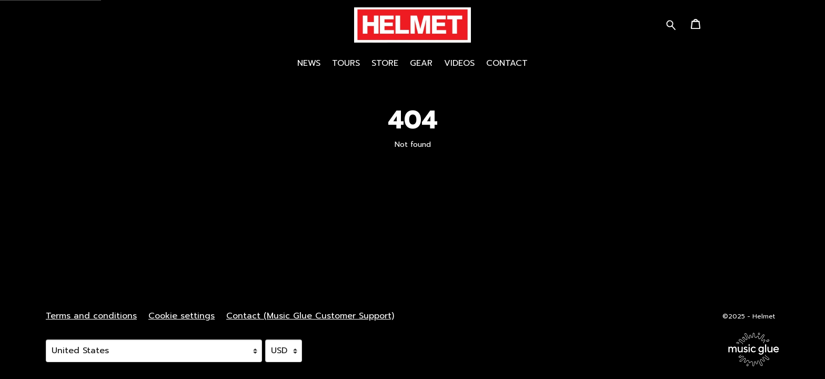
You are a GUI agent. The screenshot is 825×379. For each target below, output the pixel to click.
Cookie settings (181, 316)
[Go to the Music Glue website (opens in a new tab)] (753, 349)
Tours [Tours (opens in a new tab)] (346, 63)
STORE (384, 63)
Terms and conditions (91, 316)
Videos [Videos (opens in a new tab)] (459, 63)
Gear (421, 63)
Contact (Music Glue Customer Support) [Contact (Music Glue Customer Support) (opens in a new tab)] (310, 316)
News (308, 63)
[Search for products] (671, 24)
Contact (507, 63)
